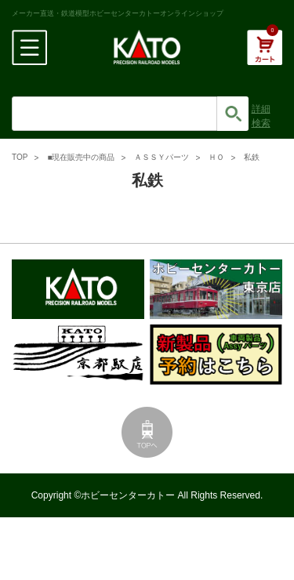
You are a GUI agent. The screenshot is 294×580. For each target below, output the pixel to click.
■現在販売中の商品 (80, 157)
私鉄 (252, 157)
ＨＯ (216, 157)
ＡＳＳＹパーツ (161, 157)
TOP (19, 157)
